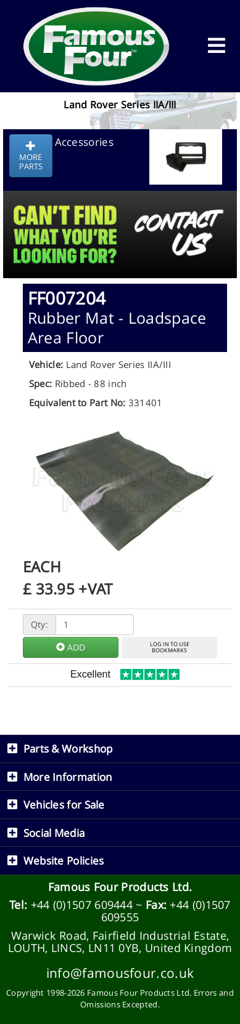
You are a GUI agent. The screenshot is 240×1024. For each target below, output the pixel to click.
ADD (70, 647)
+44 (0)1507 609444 (82, 904)
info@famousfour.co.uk (120, 973)
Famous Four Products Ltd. (120, 886)
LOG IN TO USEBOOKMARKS (169, 647)
